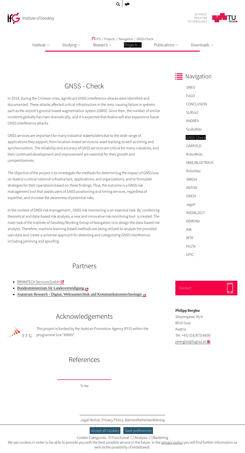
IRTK (189, 237)
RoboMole (194, 154)
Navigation (126, 39)
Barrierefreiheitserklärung (145, 419)
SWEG (190, 87)
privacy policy (172, 442)
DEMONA (193, 221)
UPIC (190, 254)
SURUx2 (192, 112)
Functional (118, 437)
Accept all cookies (105, 430)
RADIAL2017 (195, 212)
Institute (40, 45)
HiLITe (191, 246)
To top (84, 385)
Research (102, 45)
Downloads (202, 45)
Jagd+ (191, 204)
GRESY (191, 196)
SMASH (191, 179)
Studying (71, 45)
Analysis (139, 437)
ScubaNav (194, 129)
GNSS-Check (145, 39)
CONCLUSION (196, 104)
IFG (96, 39)
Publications (166, 45)
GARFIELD (193, 145)
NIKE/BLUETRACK (199, 162)
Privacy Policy (112, 419)
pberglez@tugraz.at (190, 341)
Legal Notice (90, 419)
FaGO (190, 95)
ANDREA (192, 120)
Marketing (158, 437)
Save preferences (138, 430)
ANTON (191, 187)
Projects (132, 45)
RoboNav (193, 170)
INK (189, 229)
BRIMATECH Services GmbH (38, 281)
